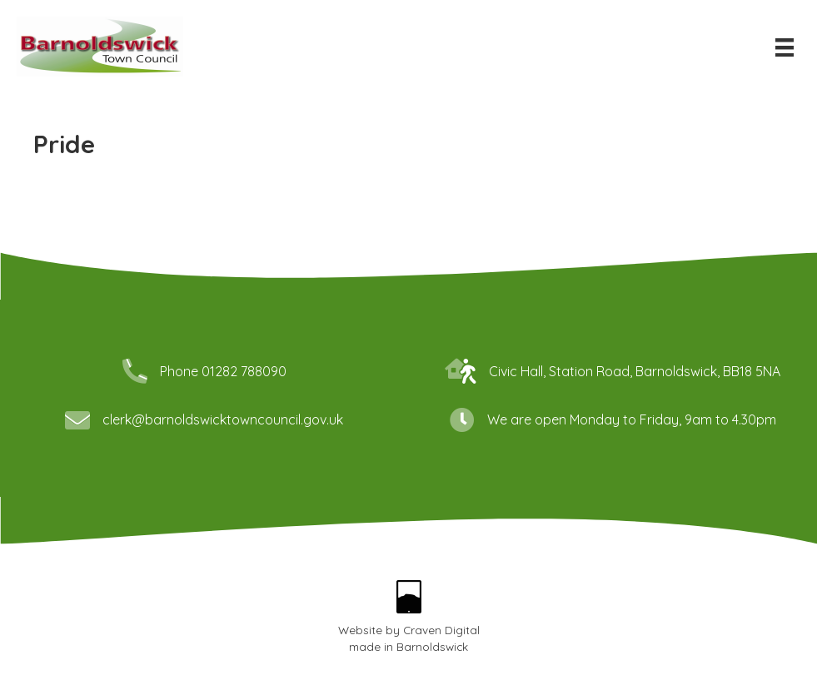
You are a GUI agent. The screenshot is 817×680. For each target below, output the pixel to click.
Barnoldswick (432, 646)
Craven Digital (441, 630)
